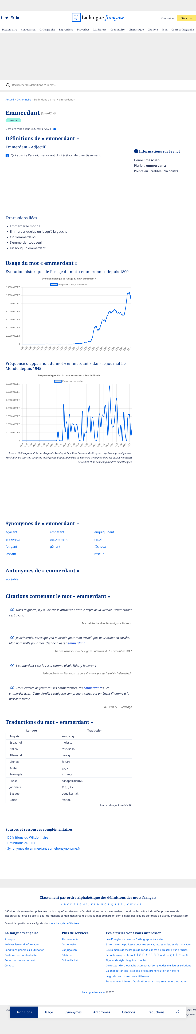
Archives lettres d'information (19, 936)
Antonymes (101, 1012)
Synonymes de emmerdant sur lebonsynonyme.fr (46, 839)
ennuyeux (15, 530)
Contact (6, 957)
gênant (58, 537)
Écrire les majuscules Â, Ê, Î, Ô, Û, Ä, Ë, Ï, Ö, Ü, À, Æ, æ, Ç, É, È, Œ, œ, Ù (149, 947)
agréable (14, 570)
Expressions (66, 18)
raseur (102, 544)
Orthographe (47, 18)
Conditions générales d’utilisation (22, 941)
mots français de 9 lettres (62, 915)
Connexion (167, 7)
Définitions (24, 1012)
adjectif (16, 111)
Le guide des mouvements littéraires (129, 968)
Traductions (155, 1012)
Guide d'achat (70, 952)
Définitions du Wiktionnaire (30, 828)
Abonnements (70, 931)
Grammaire (118, 18)
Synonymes (73, 1012)
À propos (7, 931)
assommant (61, 530)
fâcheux (103, 537)
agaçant (14, 523)
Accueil (12, 90)
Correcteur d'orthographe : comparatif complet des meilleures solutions (150, 957)
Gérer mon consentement (17, 952)
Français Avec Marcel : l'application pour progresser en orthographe (148, 973)
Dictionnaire (9, 18)
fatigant (14, 537)
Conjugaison (28, 18)
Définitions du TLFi (24, 833)
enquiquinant (107, 523)
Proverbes (83, 18)
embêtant (60, 523)
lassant (13, 544)
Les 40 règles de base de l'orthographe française (137, 931)
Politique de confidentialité (18, 947)
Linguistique (136, 18)
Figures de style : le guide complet (128, 952)
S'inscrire (186, 7)
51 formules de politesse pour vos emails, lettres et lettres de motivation (151, 936)
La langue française (93, 984)
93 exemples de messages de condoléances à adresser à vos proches (149, 941)
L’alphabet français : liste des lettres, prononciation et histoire (144, 962)
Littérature (100, 18)
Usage (48, 1012)
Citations (153, 18)
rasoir (101, 530)
